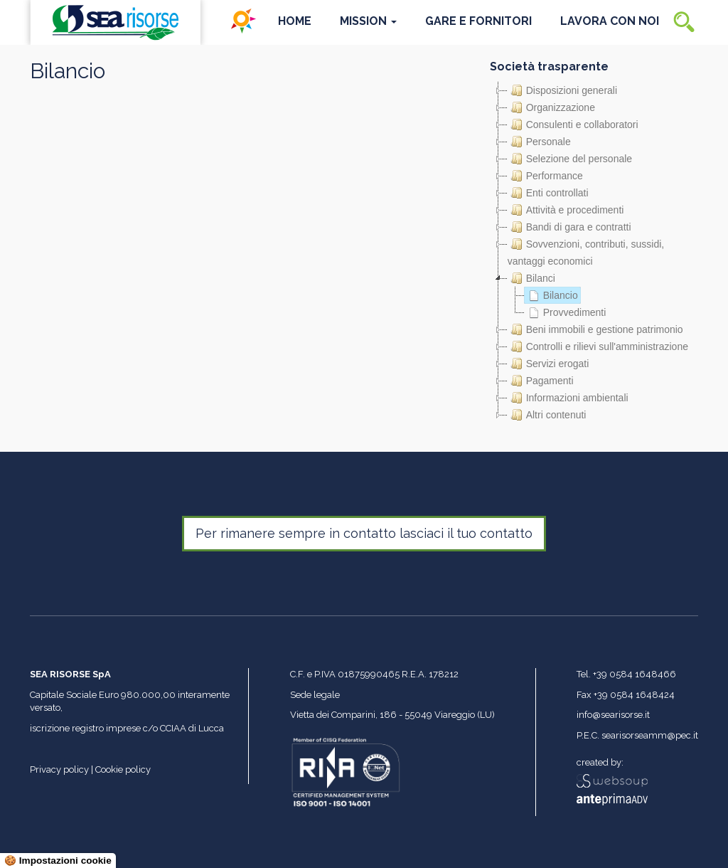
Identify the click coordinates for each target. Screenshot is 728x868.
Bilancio (551, 295)
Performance (545, 175)
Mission (368, 21)
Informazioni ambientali (568, 397)
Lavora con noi (609, 21)
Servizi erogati (548, 363)
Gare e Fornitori (478, 21)
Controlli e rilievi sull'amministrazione (598, 346)
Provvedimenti (565, 312)
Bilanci (531, 278)
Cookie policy (123, 769)
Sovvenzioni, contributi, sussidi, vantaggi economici (586, 251)
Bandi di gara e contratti (569, 226)
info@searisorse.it (613, 714)
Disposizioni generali (562, 90)
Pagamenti (541, 380)
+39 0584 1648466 (634, 674)
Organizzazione (551, 107)
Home (294, 21)
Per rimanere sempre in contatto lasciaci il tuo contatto (364, 533)
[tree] (594, 252)
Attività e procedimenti (566, 209)
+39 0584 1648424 (634, 694)
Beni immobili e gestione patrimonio (595, 329)
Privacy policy (59, 769)
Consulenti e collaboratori (573, 124)
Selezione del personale (570, 158)
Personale (539, 141)
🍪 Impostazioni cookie (58, 860)
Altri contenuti (547, 414)
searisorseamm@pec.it (649, 735)
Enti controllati (548, 192)
